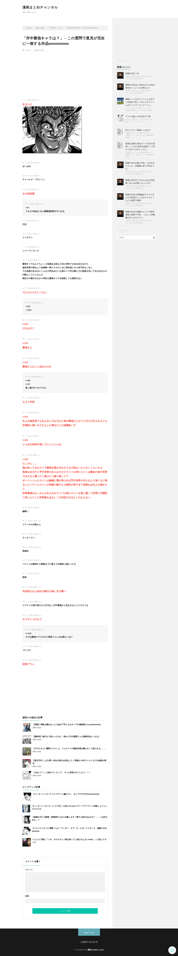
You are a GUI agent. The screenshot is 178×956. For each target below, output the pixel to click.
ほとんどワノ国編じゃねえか (137, 130)
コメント (29, 870)
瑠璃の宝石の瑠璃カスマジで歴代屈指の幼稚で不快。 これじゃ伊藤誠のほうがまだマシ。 (140, 215)
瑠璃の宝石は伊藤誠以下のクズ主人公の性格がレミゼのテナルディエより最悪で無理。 (139, 197)
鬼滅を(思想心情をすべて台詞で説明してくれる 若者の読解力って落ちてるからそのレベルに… (140, 146)
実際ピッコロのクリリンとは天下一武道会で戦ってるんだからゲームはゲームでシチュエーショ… (139, 102)
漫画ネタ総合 (40, 50)
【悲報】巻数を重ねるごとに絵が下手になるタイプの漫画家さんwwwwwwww (67, 724)
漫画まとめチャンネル (40, 7)
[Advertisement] (65, 71)
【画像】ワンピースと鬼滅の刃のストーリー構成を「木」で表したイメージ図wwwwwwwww (139, 135)
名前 (27, 896)
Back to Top (89, 933)
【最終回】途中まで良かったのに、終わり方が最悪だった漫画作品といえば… (66, 736)
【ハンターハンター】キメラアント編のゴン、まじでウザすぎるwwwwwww (66, 794)
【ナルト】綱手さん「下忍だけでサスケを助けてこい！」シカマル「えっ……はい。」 (139, 122)
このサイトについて (89, 942)
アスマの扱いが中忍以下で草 (137, 116)
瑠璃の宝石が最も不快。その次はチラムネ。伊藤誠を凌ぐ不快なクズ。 (139, 166)
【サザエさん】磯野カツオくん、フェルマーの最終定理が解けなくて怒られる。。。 (69, 748)
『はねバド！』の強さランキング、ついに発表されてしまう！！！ (62, 772)
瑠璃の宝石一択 (132, 73)
